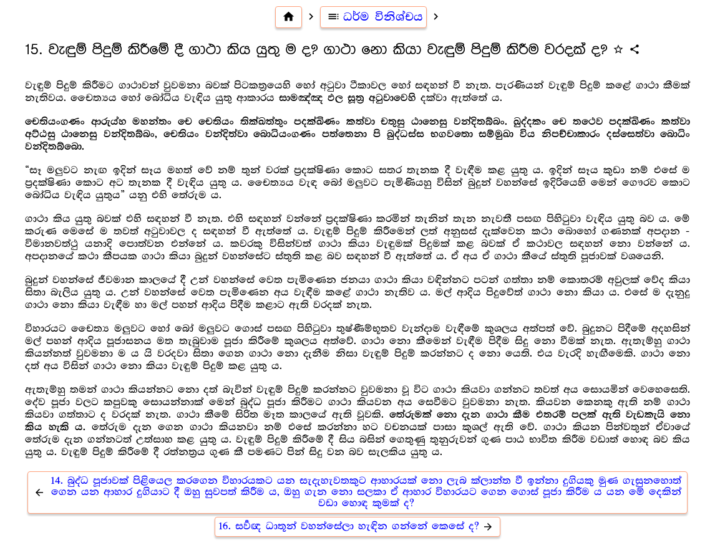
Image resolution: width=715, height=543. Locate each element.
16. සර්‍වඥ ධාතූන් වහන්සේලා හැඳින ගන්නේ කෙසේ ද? (357, 526)
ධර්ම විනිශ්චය (373, 17)
